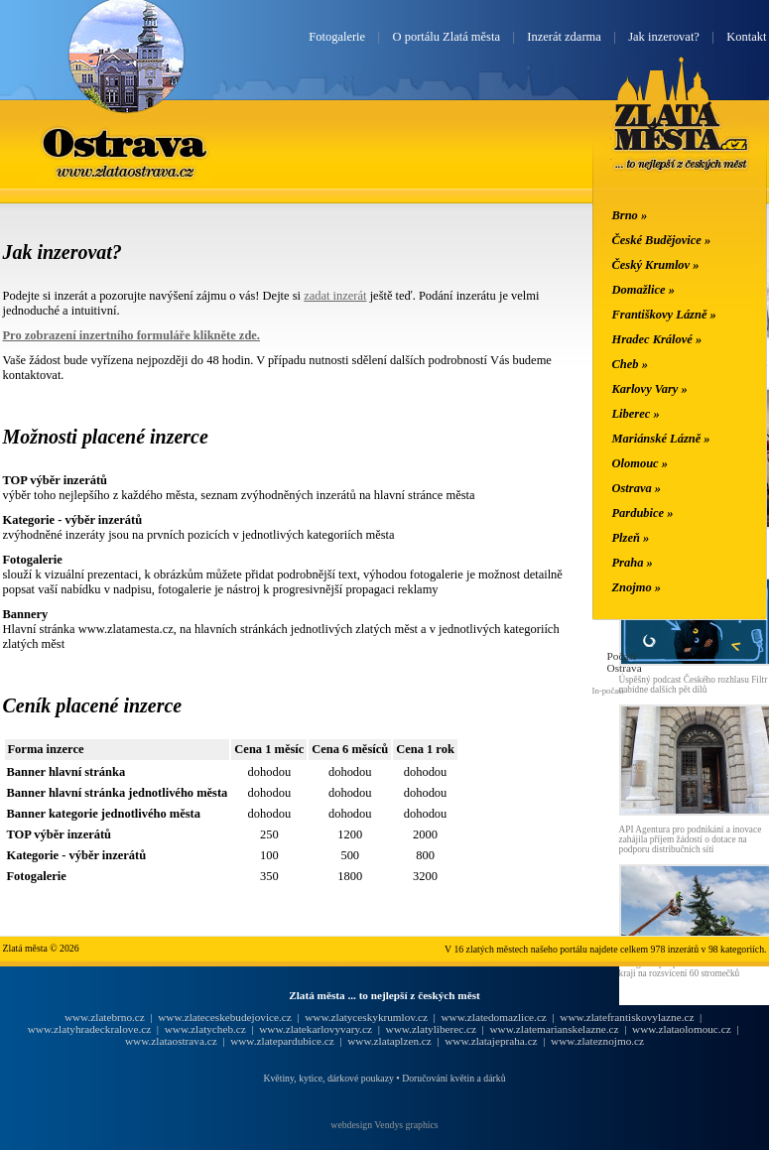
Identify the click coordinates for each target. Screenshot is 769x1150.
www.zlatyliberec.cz (431, 1029)
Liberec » (636, 414)
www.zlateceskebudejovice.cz (224, 1017)
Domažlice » (643, 290)
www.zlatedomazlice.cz (493, 1017)
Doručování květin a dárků (453, 1078)
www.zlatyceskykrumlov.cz (366, 1017)
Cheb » (630, 364)
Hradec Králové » (657, 339)
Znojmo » (637, 587)
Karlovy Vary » (650, 389)
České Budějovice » (661, 240)
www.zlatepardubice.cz (282, 1041)
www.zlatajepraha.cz (491, 1041)
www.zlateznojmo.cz (597, 1041)
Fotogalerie (337, 37)
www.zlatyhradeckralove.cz (89, 1029)
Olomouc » (640, 463)
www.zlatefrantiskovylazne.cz (627, 1017)
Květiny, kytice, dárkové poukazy (328, 1078)
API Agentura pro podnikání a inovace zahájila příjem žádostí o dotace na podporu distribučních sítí (690, 839)
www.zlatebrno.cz (104, 1017)
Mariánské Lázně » (661, 439)
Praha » (632, 563)
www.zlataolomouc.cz (681, 1029)
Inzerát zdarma (563, 37)
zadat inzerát (335, 296)
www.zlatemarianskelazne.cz (553, 1029)
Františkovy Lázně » (664, 314)
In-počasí (608, 691)
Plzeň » (631, 538)
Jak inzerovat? (664, 37)
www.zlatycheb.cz (205, 1029)
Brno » (630, 215)
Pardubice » (643, 513)
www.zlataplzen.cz (389, 1041)
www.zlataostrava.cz (171, 1041)
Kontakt (746, 37)
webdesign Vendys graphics (384, 1124)
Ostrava (126, 142)
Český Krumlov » (656, 265)
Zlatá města (681, 137)
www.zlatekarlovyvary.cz (315, 1029)
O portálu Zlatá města (446, 37)
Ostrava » (637, 488)
